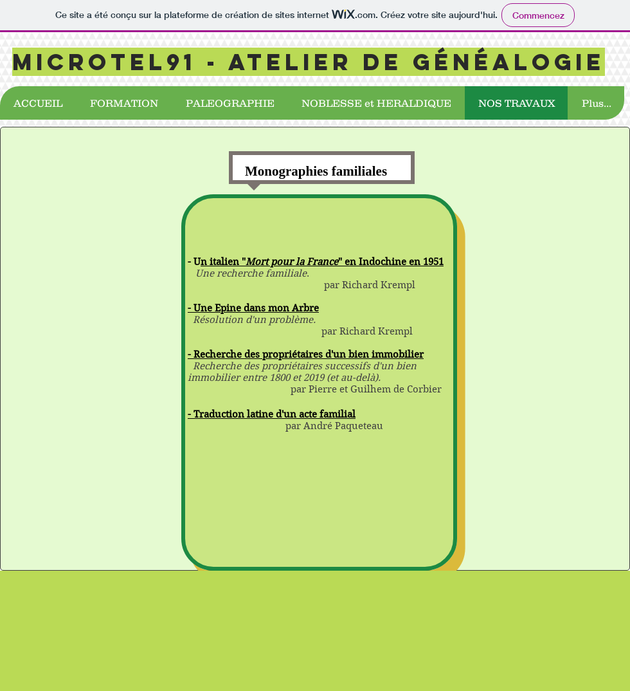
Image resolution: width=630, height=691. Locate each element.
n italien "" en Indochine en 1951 (322, 262)
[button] (124, 103)
